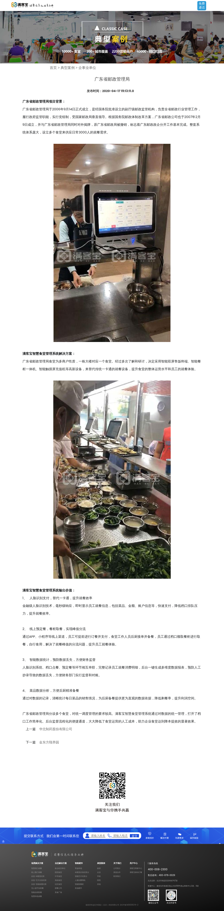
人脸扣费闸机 (80, 880)
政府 (99, 868)
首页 (53, 68)
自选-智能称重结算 (38, 884)
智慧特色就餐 (36, 896)
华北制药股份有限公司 (55, 729)
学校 (99, 876)
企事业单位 (87, 68)
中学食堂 (58, 876)
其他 (99, 884)
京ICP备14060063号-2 (129, 905)
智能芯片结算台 (81, 876)
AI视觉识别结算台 (82, 872)
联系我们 (116, 876)
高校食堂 (58, 880)
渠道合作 (116, 872)
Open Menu (218, 5)
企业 (99, 872)
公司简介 (116, 868)
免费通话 (202, 5)
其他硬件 (78, 888)
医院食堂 (58, 872)
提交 (134, 835)
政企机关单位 (60, 868)
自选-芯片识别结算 (38, 880)
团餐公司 (58, 888)
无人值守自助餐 (37, 888)
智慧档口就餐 (36, 868)
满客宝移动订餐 (136, 872)
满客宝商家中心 (136, 868)
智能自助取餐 (36, 892)
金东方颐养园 (49, 742)
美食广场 (58, 892)
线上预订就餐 (36, 872)
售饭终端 (78, 868)
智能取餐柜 (79, 884)
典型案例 (68, 68)
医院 (99, 880)
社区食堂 (58, 884)
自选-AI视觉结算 (37, 876)
